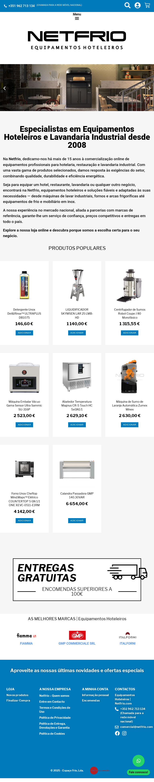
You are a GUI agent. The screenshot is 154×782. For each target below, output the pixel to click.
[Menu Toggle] (77, 18)
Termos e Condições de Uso (54, 709)
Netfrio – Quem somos (54, 695)
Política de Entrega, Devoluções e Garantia (54, 725)
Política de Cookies (52, 733)
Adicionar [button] (24, 332)
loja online (40, 230)
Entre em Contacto (52, 701)
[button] (4, 87)
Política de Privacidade (55, 717)
